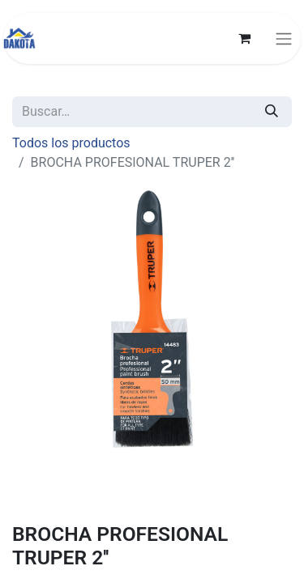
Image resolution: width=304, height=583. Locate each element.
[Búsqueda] (271, 111)
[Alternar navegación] (284, 38)
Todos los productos (71, 143)
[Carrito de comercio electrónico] (244, 38)
